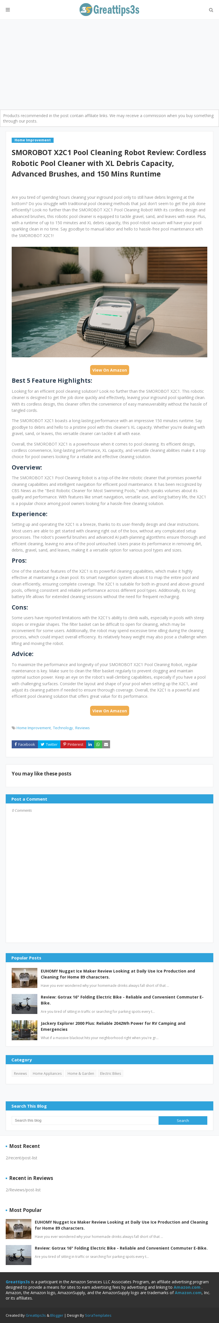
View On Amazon (109, 370)
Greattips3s (36, 1315)
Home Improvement (34, 727)
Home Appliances (47, 1073)
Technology (63, 727)
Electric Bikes (110, 1073)
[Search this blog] (85, 1120)
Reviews (82, 727)
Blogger (56, 1315)
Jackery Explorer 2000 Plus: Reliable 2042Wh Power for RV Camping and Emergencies (113, 1026)
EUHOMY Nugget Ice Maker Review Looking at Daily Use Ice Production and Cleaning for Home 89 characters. (118, 974)
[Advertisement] (109, 63)
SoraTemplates (98, 1315)
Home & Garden (81, 1073)
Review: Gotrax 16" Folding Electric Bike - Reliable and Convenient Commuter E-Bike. (122, 1000)
